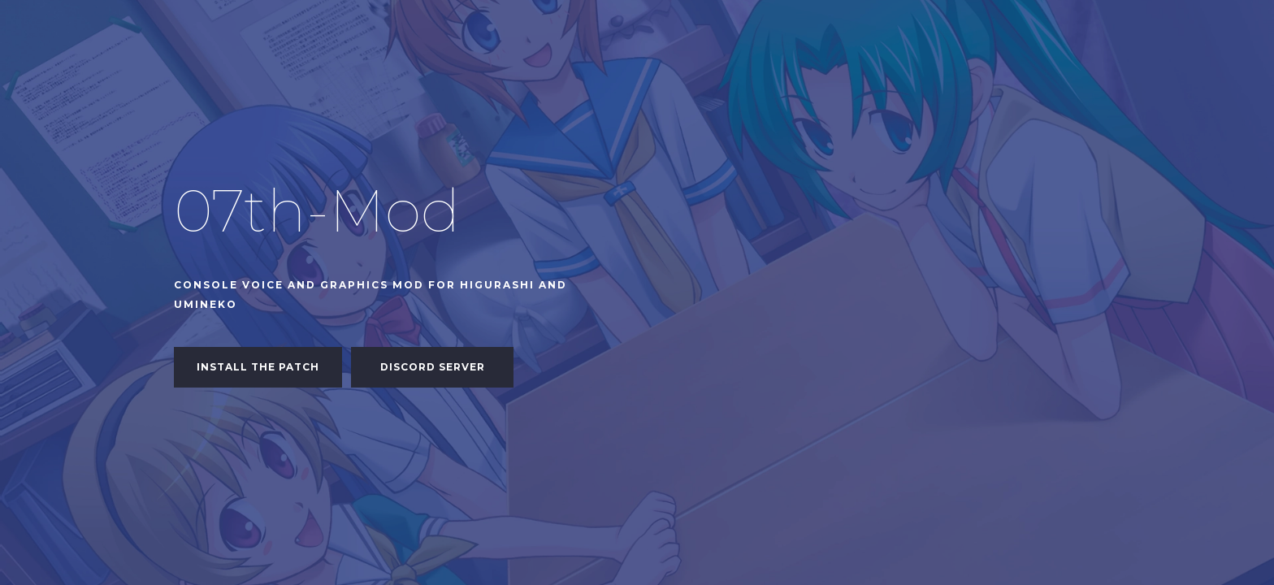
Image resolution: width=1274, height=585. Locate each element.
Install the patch (258, 367)
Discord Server (432, 367)
